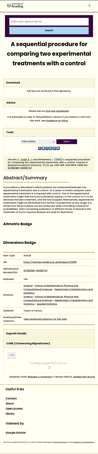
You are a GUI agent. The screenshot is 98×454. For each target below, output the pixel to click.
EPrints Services (60, 442)
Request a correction (40, 377)
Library (10, 414)
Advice (10, 103)
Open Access (14, 408)
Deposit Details (16, 333)
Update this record (84, 377)
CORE (11, 355)
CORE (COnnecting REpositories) (28, 343)
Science (28, 286)
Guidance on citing (57, 121)
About (10, 403)
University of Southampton (83, 442)
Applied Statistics (47, 304)
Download (13, 83)
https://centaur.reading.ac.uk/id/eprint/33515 (50, 262)
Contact (11, 398)
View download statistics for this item (45, 319)
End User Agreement (57, 111)
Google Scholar (16, 433)
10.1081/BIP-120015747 (20, 168)
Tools (9, 132)
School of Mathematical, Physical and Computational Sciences (51, 287)
